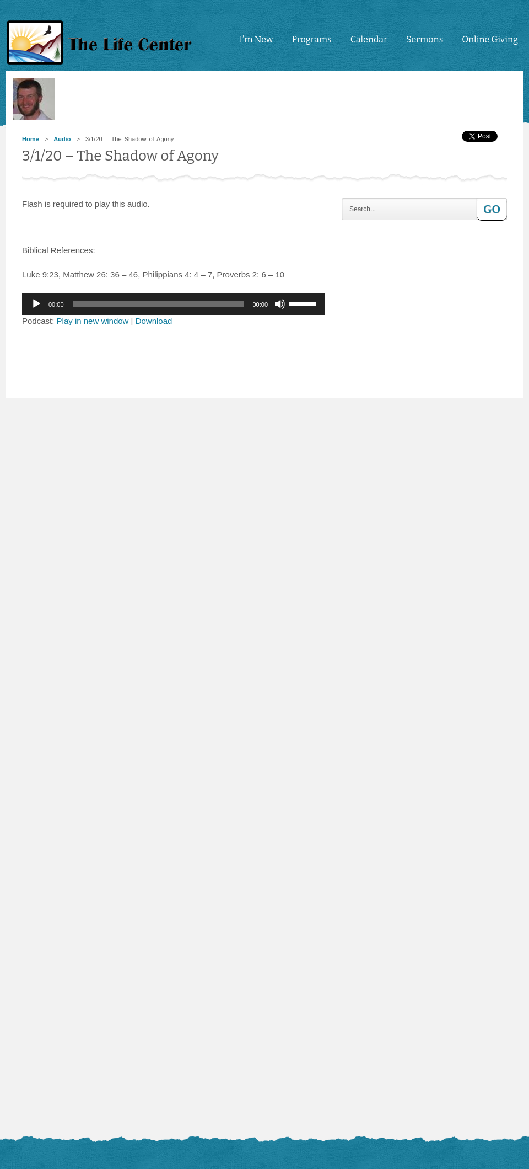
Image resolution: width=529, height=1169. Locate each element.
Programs (311, 39)
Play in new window (93, 320)
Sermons (424, 39)
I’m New (256, 39)
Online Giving (490, 39)
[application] (173, 304)
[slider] (158, 304)
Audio (62, 139)
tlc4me (102, 42)
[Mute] (279, 303)
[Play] (36, 303)
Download (154, 320)
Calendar (368, 39)
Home (30, 139)
